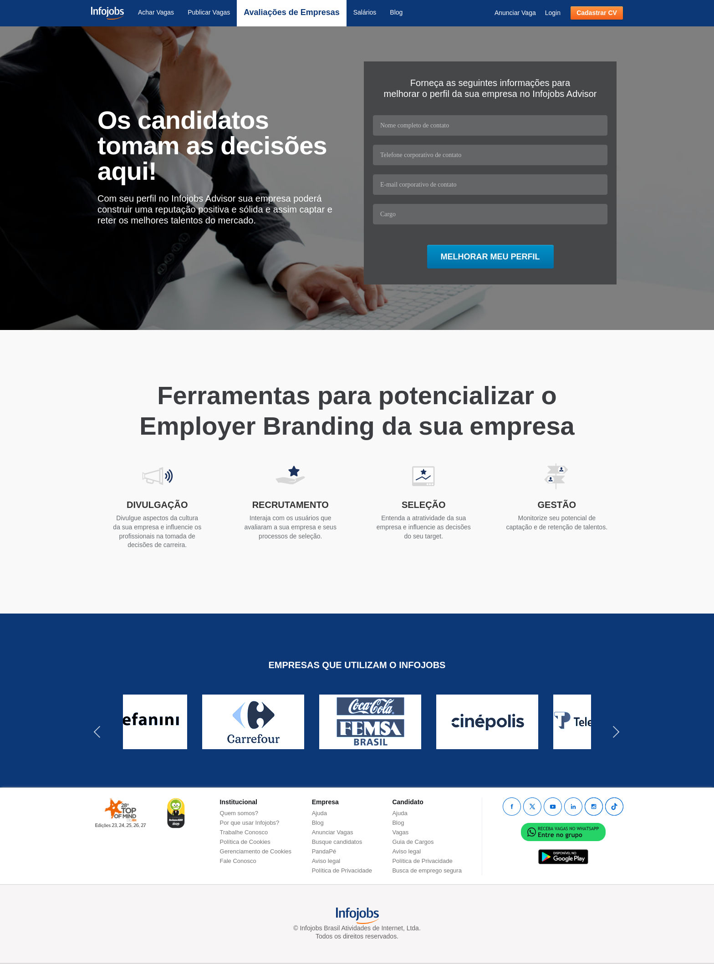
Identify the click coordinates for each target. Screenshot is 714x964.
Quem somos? (239, 813)
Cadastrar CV (596, 12)
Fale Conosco (238, 860)
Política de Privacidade (342, 870)
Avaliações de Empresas (291, 12)
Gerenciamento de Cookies (256, 851)
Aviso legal (326, 860)
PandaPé (324, 851)
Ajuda (319, 813)
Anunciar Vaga (515, 12)
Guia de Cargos (413, 841)
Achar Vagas (156, 12)
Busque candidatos (337, 841)
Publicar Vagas (209, 12)
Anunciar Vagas (332, 832)
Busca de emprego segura (426, 870)
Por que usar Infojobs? (250, 822)
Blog (396, 12)
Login (553, 12)
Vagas (400, 832)
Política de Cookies (245, 841)
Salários (365, 12)
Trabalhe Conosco (244, 832)
